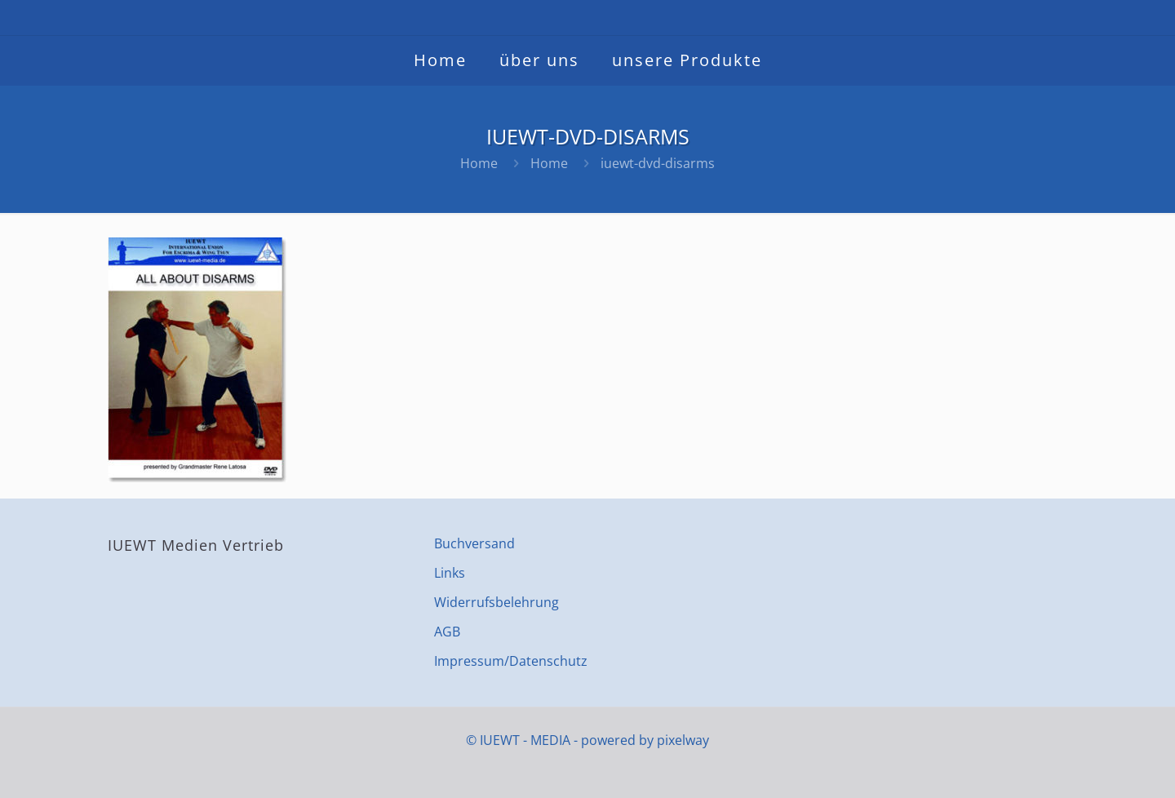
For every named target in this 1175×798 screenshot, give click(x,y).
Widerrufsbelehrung (496, 602)
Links (449, 573)
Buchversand (474, 543)
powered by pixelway (645, 740)
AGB (447, 632)
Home (479, 163)
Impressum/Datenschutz (511, 661)
